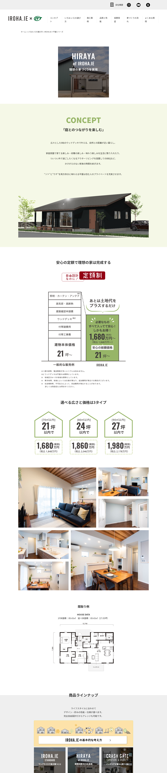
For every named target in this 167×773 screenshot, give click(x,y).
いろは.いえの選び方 (73, 19)
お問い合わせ (143, 5)
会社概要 (88, 5)
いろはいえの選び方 (35, 31)
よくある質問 (150, 19)
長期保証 (117, 19)
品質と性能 (103, 19)
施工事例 (90, 19)
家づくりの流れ (132, 19)
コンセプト (54, 19)
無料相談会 (106, 5)
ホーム (23, 31)
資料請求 (124, 5)
